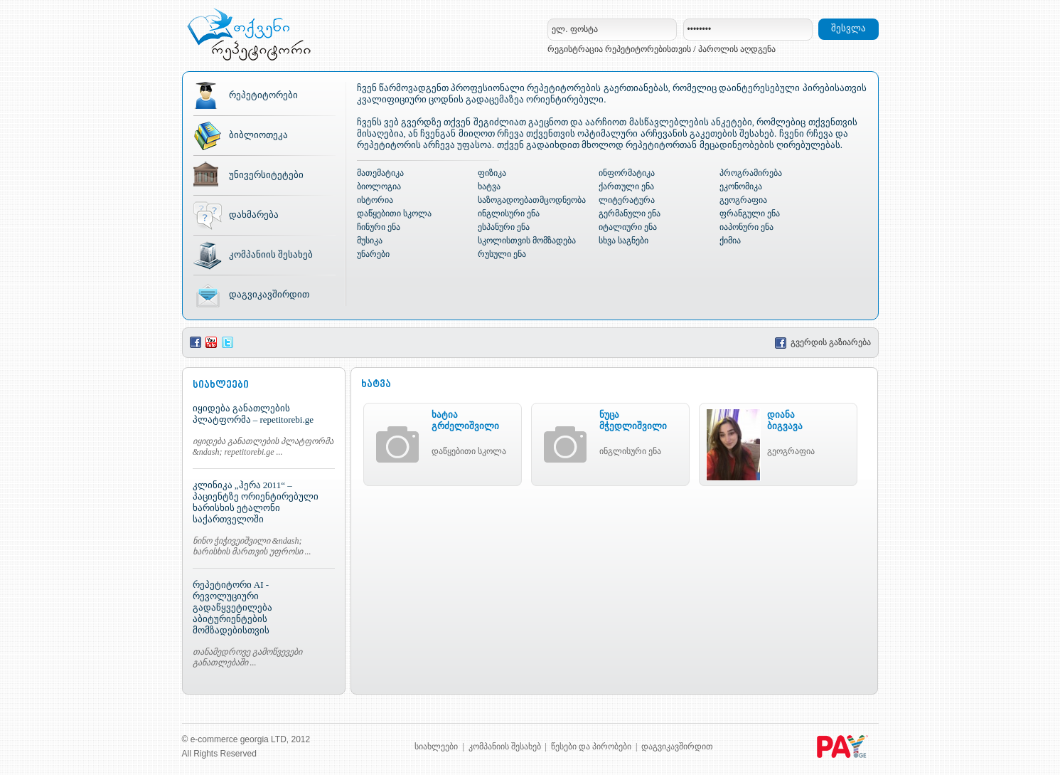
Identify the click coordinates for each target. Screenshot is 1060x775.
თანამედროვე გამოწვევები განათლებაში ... (247, 657)
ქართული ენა (626, 186)
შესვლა (848, 28)
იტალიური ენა (628, 227)
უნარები (373, 254)
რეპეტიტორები (263, 95)
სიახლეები (436, 747)
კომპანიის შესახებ (271, 254)
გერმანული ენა (629, 213)
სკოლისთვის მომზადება (527, 241)
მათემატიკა (380, 173)
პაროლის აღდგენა (737, 49)
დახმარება (254, 214)
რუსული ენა (502, 254)
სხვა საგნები (623, 241)
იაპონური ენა (746, 227)
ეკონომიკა (740, 186)
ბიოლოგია (379, 186)
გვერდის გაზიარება (823, 342)
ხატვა (489, 186)
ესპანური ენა (504, 227)
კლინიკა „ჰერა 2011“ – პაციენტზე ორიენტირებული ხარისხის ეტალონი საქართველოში (255, 502)
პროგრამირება (750, 173)
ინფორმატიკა (627, 173)
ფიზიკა (492, 173)
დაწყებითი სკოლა (394, 213)
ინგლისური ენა (509, 213)
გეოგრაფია (743, 200)
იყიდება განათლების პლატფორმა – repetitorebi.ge (253, 414)
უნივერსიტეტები (266, 174)
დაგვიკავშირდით (269, 294)
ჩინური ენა (378, 227)
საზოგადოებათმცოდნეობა (532, 200)
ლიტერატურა (627, 200)
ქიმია (730, 241)
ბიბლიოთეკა (258, 135)
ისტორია (375, 200)
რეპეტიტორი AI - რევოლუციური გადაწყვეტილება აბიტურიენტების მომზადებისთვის (232, 607)
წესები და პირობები (591, 747)
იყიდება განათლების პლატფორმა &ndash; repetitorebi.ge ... (263, 446)
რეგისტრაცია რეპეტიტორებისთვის (619, 49)
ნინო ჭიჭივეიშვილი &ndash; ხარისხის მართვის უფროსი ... (252, 546)
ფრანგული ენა (749, 213)
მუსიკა (369, 241)
